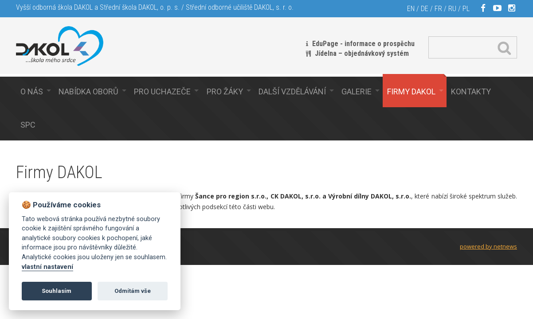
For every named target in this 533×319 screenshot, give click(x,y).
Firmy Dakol (411, 91)
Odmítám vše (132, 291)
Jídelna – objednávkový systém (362, 53)
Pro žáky (225, 91)
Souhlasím (56, 291)
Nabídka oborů (88, 91)
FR (438, 8)
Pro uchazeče (162, 91)
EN (411, 8)
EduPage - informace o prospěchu (363, 43)
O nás (31, 91)
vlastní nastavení (47, 267)
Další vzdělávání (292, 91)
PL (466, 8)
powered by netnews (488, 246)
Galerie (356, 91)
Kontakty (471, 91)
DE (424, 8)
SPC (27, 124)
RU (452, 8)
